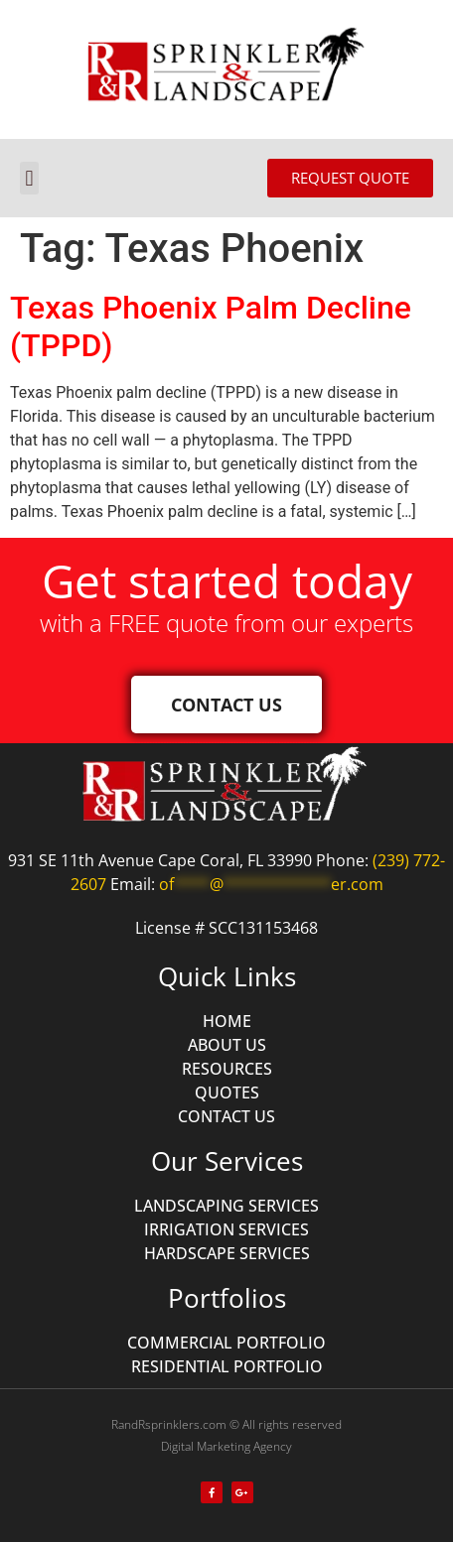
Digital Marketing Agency (226, 1446)
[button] (29, 178)
